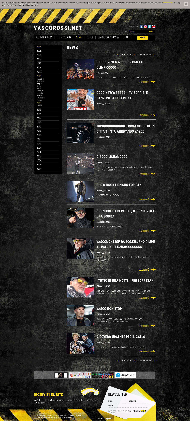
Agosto (39, 100)
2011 (38, 139)
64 (138, 55)
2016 (39, 118)
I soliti (127, 37)
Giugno (39, 105)
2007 (39, 156)
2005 (39, 165)
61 (128, 55)
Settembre (40, 98)
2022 (39, 63)
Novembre (40, 81)
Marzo (39, 89)
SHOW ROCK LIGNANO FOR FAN (119, 185)
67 (147, 55)
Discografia (64, 37)
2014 (39, 127)
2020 (39, 72)
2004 (39, 169)
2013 (39, 131)
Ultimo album (44, 37)
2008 (39, 152)
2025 (39, 51)
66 (144, 55)
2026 (39, 47)
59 (122, 55)
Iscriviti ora (134, 411)
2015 (39, 123)
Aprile (39, 86)
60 (125, 55)
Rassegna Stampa (108, 37)
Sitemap (78, 415)
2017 (39, 114)
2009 (39, 148)
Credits (50, 415)
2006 (39, 160)
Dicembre (40, 79)
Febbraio (40, 91)
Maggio (39, 84)
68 (150, 55)
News (79, 37)
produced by (105, 418)
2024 (39, 55)
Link (126, 31)
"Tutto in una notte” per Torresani (125, 281)
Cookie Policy (167, 3)
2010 (39, 144)
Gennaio (40, 93)
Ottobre (39, 96)
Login (142, 37)
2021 (39, 68)
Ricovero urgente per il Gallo (121, 337)
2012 (39, 135)
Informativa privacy (61, 415)
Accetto (119, 411)
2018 (39, 110)
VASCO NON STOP (109, 309)
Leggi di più (144, 82)
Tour (90, 37)
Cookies (71, 415)
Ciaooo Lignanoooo (112, 157)
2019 (39, 76)
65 (141, 55)
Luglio (39, 103)
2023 (39, 59)
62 (131, 55)
